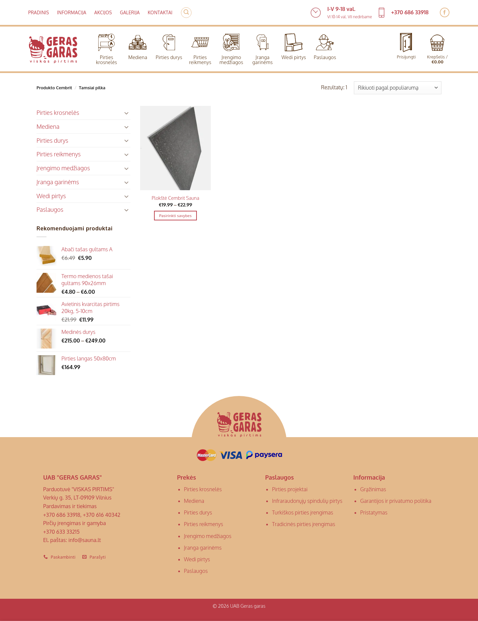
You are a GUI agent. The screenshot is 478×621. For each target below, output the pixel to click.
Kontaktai (160, 12)
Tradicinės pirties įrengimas (303, 524)
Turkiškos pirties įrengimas (302, 512)
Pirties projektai (289, 489)
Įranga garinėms (262, 47)
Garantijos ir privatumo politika (395, 501)
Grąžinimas (373, 489)
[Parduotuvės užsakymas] (397, 87)
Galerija (130, 12)
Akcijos (103, 12)
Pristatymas (373, 512)
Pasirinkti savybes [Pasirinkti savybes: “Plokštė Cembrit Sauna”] (175, 215)
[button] (186, 12)
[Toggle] (126, 112)
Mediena (137, 45)
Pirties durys (169, 45)
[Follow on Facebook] (444, 12)
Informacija (71, 12)
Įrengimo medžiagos (231, 47)
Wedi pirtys (293, 45)
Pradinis (38, 12)
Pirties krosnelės (106, 47)
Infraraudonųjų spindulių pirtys (307, 501)
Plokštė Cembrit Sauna (175, 198)
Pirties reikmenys (200, 47)
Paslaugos (325, 45)
